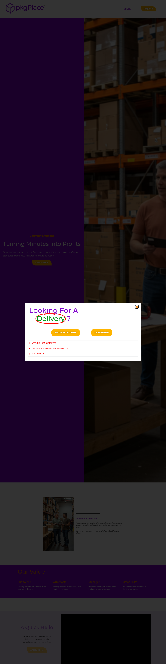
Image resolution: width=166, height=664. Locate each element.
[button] (136, 306)
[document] (83, 332)
